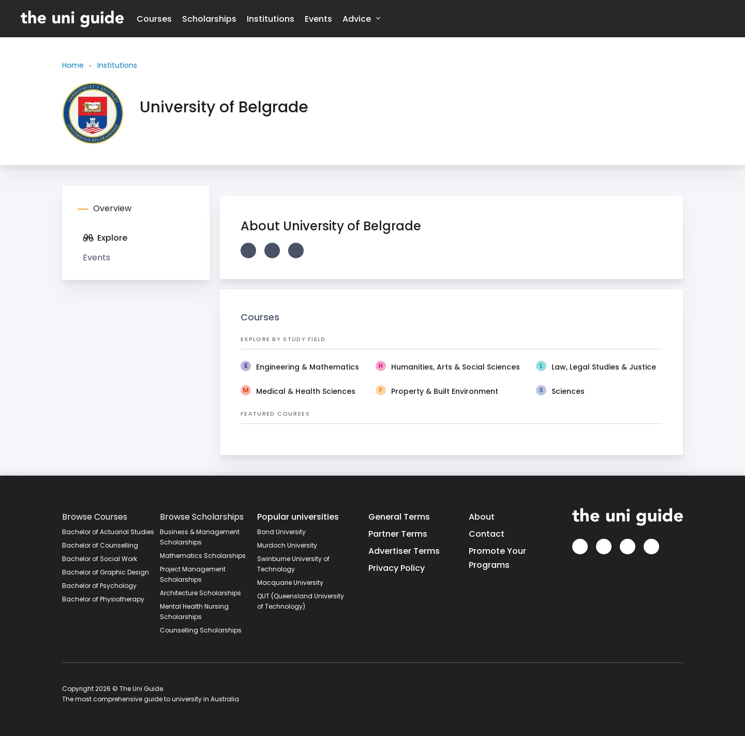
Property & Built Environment (444, 391)
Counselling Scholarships (201, 630)
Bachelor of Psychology (99, 585)
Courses (154, 19)
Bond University (281, 531)
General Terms (399, 517)
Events (318, 19)
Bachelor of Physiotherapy (103, 599)
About (482, 517)
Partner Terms (397, 534)
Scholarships (209, 19)
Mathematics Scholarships (203, 555)
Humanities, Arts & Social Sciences (455, 367)
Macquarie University (290, 582)
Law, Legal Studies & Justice (604, 367)
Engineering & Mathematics (307, 367)
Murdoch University (287, 545)
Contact (486, 534)
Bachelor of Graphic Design (105, 572)
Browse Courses (94, 517)
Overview (112, 208)
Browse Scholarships (202, 517)
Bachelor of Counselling (100, 545)
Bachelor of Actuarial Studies (108, 531)
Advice (361, 18)
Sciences (568, 391)
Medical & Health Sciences (305, 391)
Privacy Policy (396, 568)
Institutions (270, 19)
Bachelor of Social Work (99, 558)
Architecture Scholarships (200, 592)
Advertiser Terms (404, 551)
